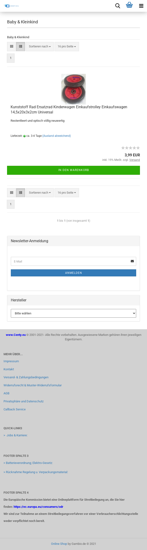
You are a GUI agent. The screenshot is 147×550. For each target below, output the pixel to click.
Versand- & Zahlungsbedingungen (26, 377)
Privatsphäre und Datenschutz (24, 401)
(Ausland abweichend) (56, 136)
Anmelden (73, 273)
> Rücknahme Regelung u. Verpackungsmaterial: (36, 472)
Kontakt (9, 369)
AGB (6, 393)
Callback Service (15, 409)
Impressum (11, 361)
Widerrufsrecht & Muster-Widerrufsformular (33, 385)
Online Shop (59, 544)
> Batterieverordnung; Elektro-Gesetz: (28, 463)
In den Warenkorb (73, 170)
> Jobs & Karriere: (16, 435)
